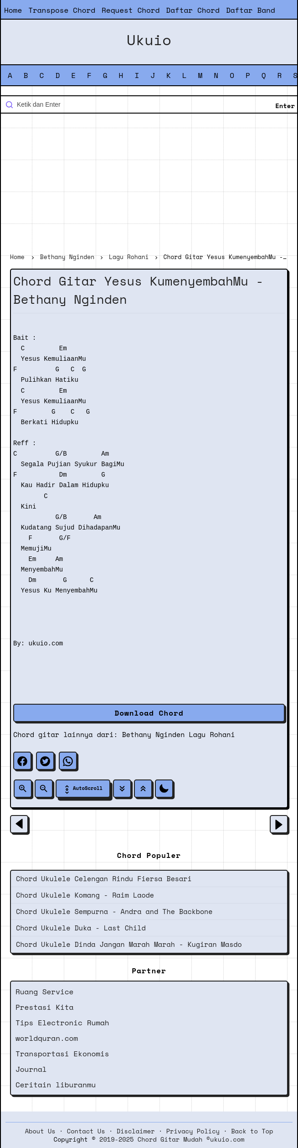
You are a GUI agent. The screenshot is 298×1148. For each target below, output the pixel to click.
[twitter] (45, 761)
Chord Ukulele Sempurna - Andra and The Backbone (114, 911)
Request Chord (130, 10)
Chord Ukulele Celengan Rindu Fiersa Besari (104, 878)
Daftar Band (250, 10)
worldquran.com (46, 1038)
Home (13, 10)
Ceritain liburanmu (55, 1084)
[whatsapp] (68, 761)
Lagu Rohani (212, 734)
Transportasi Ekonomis (62, 1053)
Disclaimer (136, 1131)
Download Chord (148, 712)
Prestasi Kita (44, 1007)
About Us (40, 1131)
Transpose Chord (61, 10)
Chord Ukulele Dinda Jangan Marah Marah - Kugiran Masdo (129, 944)
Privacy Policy (193, 1131)
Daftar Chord (193, 10)
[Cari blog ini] (149, 104)
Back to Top (252, 1131)
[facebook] (22, 761)
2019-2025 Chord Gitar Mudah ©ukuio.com (171, 1139)
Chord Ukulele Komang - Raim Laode (85, 895)
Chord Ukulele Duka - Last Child (81, 928)
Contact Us (86, 1131)
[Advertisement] (149, 184)
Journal (31, 1069)
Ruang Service (44, 991)
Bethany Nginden (153, 734)
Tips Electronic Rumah (62, 1022)
